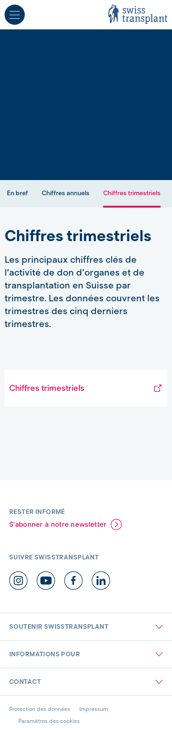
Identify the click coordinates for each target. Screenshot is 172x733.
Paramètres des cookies (49, 720)
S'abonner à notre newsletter (57, 524)
